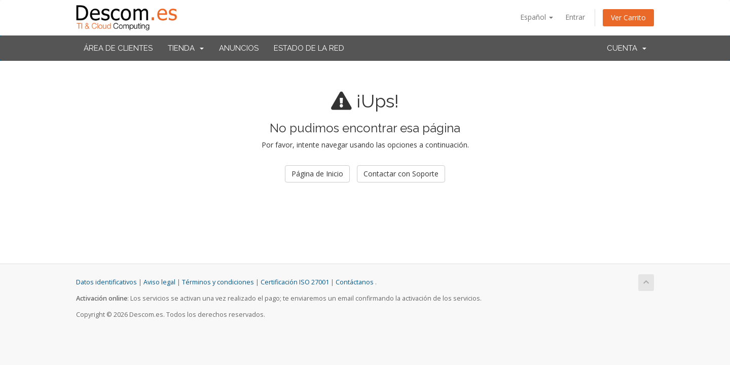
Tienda (186, 48)
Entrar (575, 17)
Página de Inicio (317, 173)
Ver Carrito (628, 17)
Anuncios (239, 48)
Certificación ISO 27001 (295, 282)
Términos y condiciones (218, 282)
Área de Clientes (118, 48)
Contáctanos (355, 282)
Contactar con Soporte (401, 173)
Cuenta (626, 48)
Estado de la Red (309, 48)
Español (536, 17)
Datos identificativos (106, 282)
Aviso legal (159, 282)
